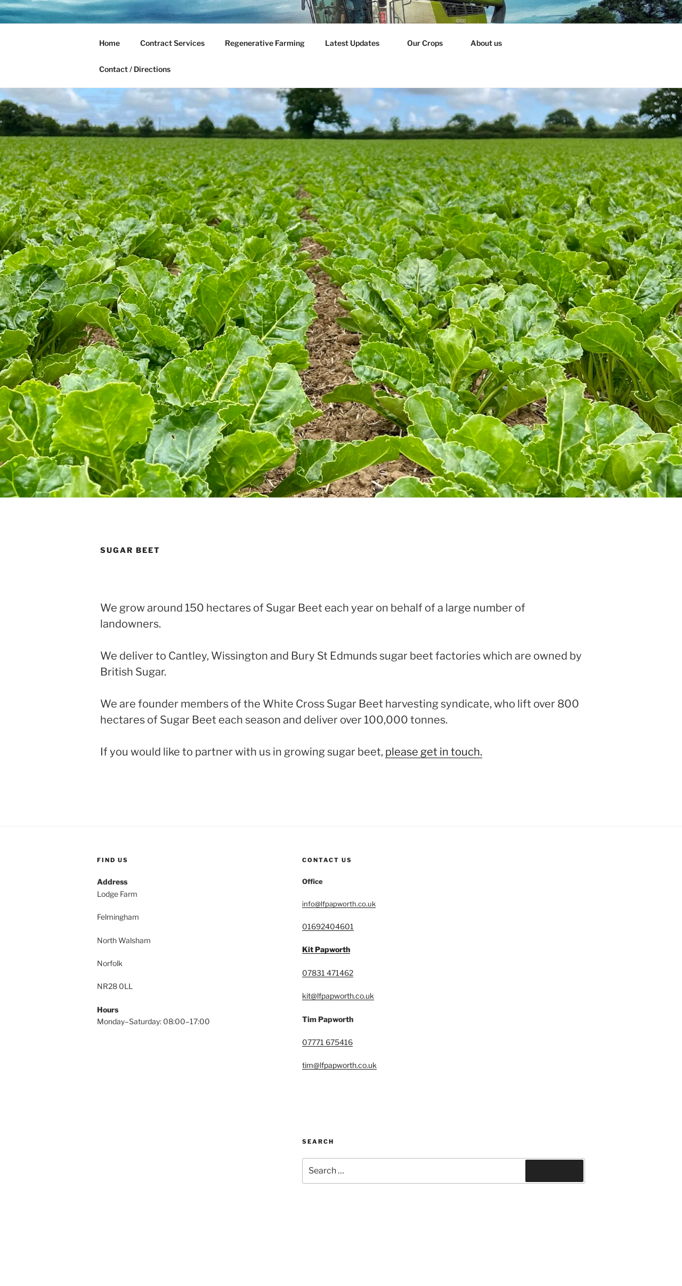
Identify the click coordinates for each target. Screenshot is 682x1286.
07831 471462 (327, 972)
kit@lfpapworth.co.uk (338, 995)
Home (109, 42)
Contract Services (172, 42)
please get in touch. (433, 751)
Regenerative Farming (265, 42)
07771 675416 (327, 1042)
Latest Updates (357, 42)
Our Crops (430, 42)
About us (486, 42)
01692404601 (328, 926)
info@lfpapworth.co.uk (339, 903)
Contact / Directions (134, 69)
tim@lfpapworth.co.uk (339, 1065)
